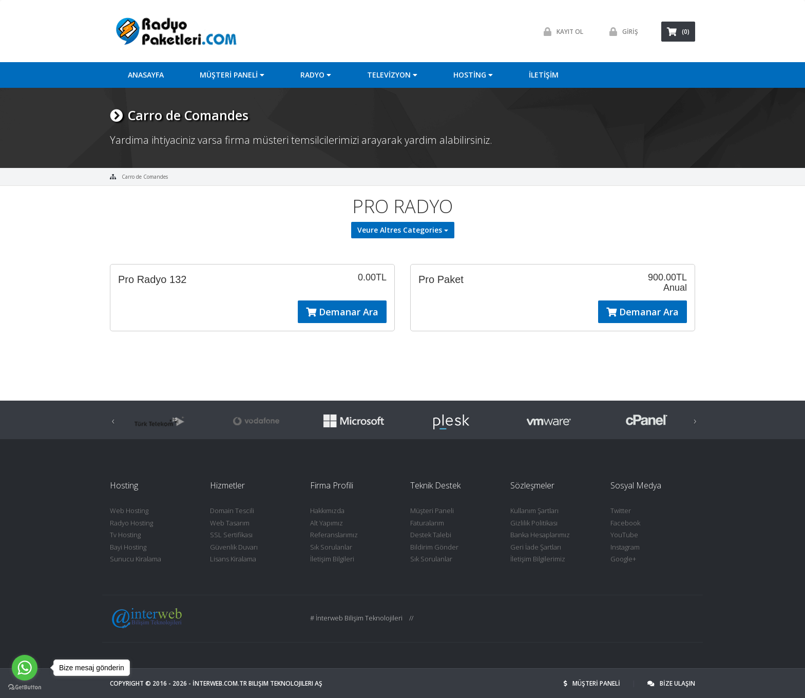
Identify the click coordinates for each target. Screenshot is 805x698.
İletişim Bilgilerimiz (537, 558)
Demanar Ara (342, 312)
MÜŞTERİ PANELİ (593, 683)
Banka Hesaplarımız (540, 534)
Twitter (620, 510)
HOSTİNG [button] (473, 75)
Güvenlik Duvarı (234, 547)
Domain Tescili (232, 510)
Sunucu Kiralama (135, 558)
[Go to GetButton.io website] (24, 687)
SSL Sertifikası (231, 534)
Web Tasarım (230, 522)
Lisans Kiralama (233, 558)
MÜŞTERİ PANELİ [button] (232, 75)
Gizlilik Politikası (534, 522)
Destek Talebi (430, 534)
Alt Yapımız (326, 522)
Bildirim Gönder (434, 547)
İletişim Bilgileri (332, 558)
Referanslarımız (334, 534)
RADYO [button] (315, 75)
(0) (678, 31)
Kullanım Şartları (534, 510)
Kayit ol (561, 31)
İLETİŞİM (544, 75)
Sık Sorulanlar (331, 547)
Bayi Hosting (128, 547)
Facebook (625, 522)
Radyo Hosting (131, 522)
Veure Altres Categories (402, 230)
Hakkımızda (327, 510)
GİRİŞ (621, 31)
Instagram (625, 547)
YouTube (624, 534)
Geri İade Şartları (535, 547)
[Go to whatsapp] (24, 668)
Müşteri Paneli (432, 510)
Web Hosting (129, 510)
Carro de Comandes (145, 176)
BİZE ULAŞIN (671, 683)
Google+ (623, 558)
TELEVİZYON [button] (392, 75)
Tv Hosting (125, 534)
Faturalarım (427, 522)
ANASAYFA (146, 75)
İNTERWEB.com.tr (220, 683)
